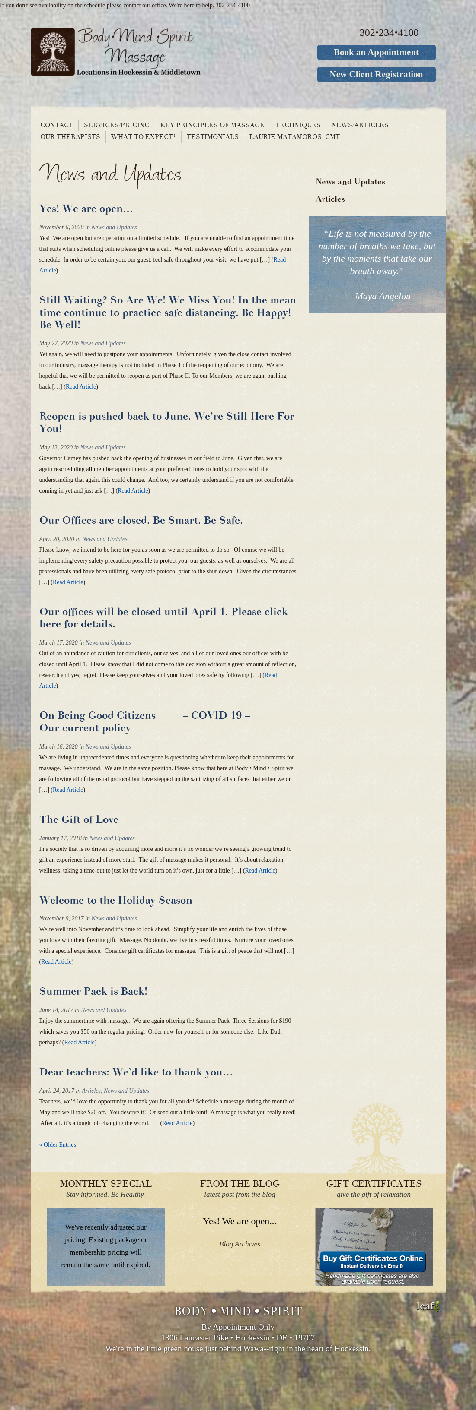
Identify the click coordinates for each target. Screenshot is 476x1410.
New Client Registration (376, 74)
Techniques (298, 125)
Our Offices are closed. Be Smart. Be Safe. (141, 520)
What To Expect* (143, 137)
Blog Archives (239, 1244)
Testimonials (213, 137)
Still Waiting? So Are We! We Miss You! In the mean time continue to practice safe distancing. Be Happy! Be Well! (167, 313)
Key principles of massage (212, 125)
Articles (91, 1091)
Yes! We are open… (86, 208)
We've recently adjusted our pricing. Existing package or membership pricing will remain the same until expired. (105, 1246)
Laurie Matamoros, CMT (294, 137)
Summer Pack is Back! (93, 991)
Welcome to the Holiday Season (115, 900)
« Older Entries (58, 1144)
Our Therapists (70, 137)
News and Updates (114, 227)
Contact (56, 125)
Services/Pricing (117, 125)
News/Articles (360, 125)
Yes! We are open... (239, 1221)
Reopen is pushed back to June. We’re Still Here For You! (166, 423)
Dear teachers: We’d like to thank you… (136, 1072)
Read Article (81, 386)
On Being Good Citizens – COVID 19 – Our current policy (156, 722)
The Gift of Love (78, 819)
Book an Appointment (376, 52)
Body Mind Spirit (148, 51)
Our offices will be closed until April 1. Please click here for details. (163, 618)
